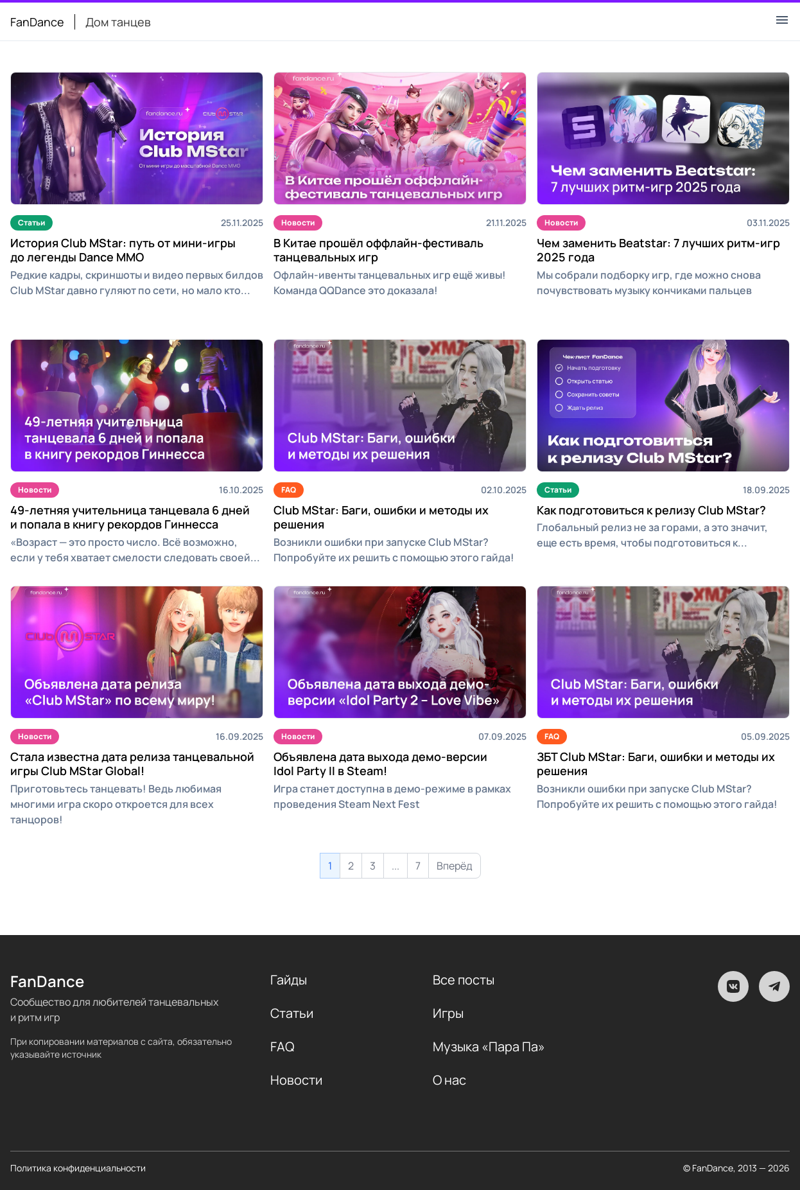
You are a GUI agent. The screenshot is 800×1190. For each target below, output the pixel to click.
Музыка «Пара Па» (489, 1046)
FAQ (288, 489)
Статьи (31, 222)
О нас (449, 1080)
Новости (298, 222)
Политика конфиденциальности (78, 1168)
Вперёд (455, 866)
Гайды (288, 979)
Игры (448, 1013)
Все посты (463, 979)
